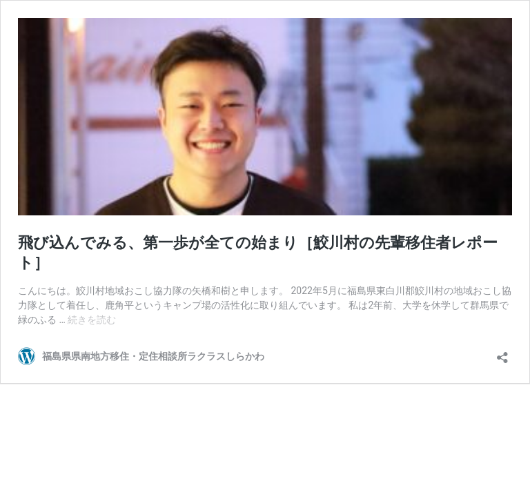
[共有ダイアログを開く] (502, 353)
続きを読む (92, 319)
